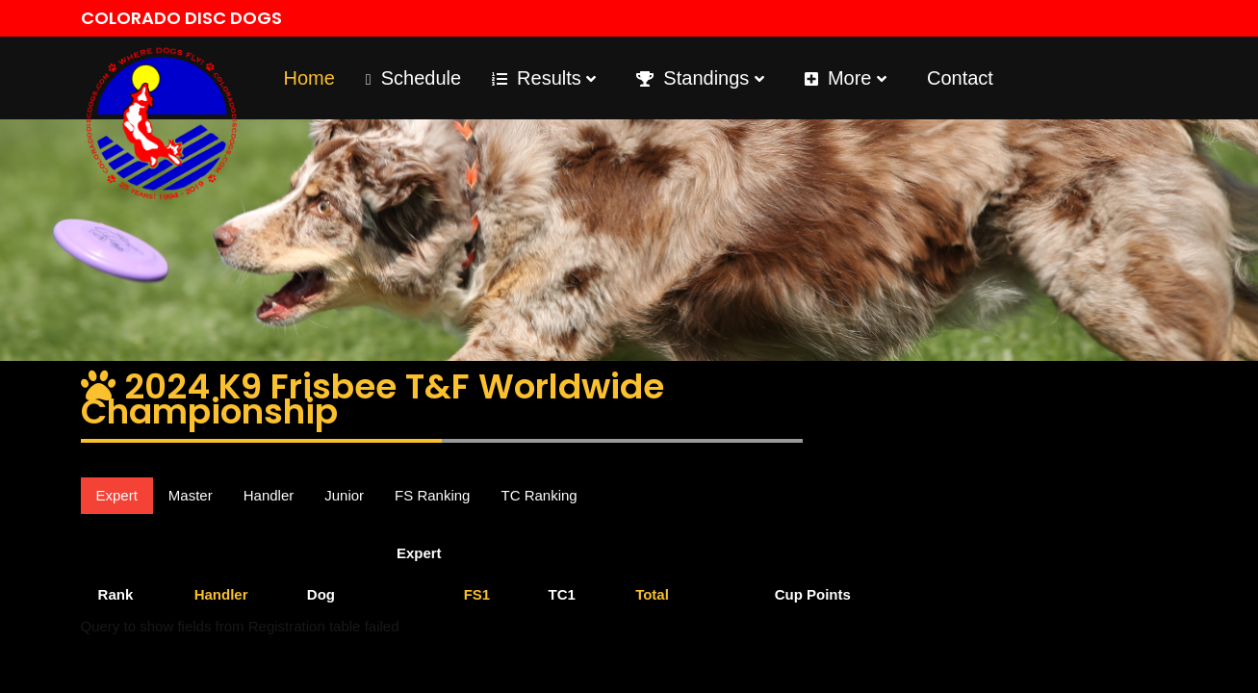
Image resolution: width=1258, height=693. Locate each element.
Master (190, 495)
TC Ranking (539, 495)
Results (544, 78)
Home (309, 78)
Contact (960, 78)
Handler (269, 495)
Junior (344, 495)
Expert (117, 495)
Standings (700, 78)
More (845, 78)
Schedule (413, 78)
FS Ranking (432, 495)
